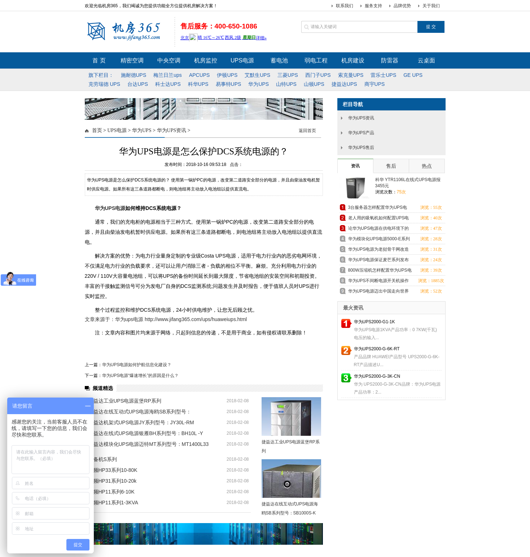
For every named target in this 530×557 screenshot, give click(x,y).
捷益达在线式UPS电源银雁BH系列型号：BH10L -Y (145, 433)
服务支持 (373, 5)
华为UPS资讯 (172, 130)
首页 (97, 130)
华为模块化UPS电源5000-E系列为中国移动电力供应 (379, 240)
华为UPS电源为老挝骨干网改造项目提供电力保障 (378, 250)
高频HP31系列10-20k (112, 481)
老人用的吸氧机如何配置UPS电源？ (378, 219)
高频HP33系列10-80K (112, 470)
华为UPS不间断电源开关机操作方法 (378, 282)
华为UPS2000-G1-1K (374, 321)
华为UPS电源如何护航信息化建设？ (137, 364)
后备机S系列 (102, 459)
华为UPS (142, 130)
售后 (391, 166)
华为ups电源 (129, 319)
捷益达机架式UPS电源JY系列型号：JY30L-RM (141, 422)
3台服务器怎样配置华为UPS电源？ (377, 208)
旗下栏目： (101, 75)
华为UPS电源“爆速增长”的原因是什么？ (140, 375)
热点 (427, 166)
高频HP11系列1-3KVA (113, 502)
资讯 (355, 165)
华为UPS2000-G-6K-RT (377, 348)
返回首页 (307, 130)
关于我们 (431, 5)
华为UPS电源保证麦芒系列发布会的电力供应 (378, 261)
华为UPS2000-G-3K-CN (377, 376)
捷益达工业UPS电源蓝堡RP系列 (124, 401)
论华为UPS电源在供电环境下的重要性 (378, 229)
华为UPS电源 (110, 208)
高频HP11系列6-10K (111, 492)
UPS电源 (117, 130)
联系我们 (344, 5)
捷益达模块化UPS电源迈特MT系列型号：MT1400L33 (148, 444)
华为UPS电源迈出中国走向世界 (378, 291)
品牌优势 (402, 5)
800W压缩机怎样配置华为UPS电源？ (380, 271)
